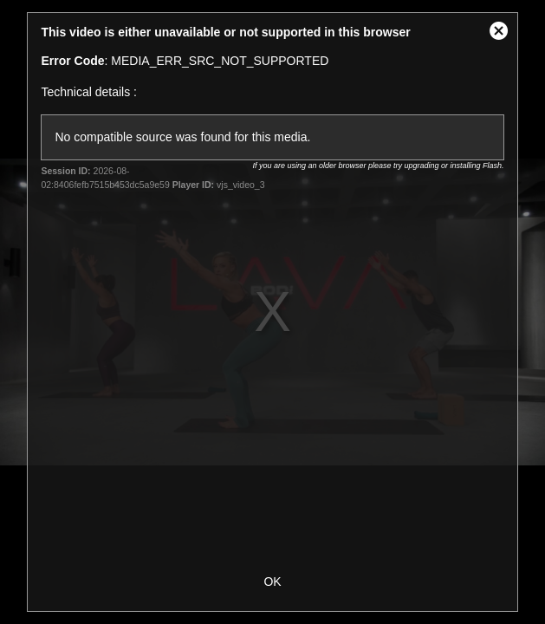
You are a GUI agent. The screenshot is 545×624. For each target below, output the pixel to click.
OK (272, 581)
